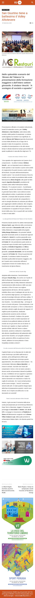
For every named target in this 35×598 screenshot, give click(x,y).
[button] (32, 2)
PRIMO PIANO (5, 9)
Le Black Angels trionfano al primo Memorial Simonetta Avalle (8, 489)
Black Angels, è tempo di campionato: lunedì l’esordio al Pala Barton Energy (25, 489)
